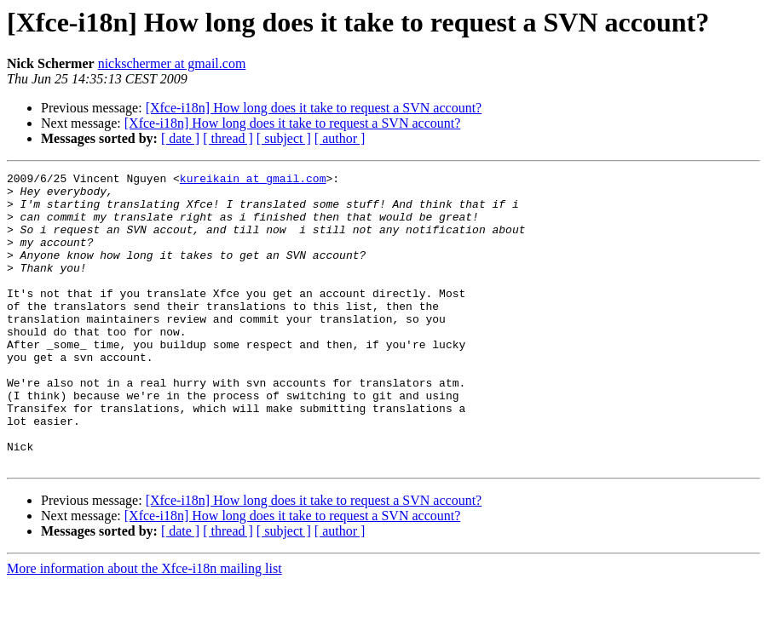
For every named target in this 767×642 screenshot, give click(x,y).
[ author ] (340, 138)
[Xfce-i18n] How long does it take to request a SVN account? (314, 107)
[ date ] (180, 138)
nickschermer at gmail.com (172, 63)
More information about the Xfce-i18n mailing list (144, 627)
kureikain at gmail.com (253, 180)
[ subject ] (284, 138)
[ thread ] (228, 138)
